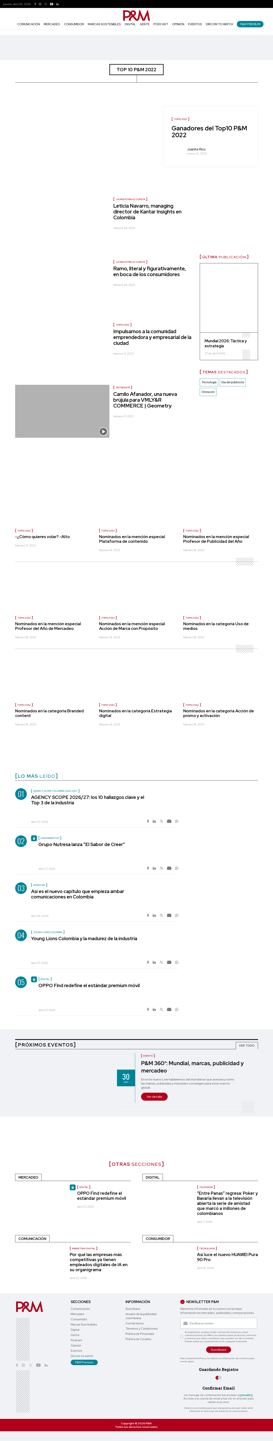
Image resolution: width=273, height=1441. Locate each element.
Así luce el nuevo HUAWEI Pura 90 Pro (227, 1257)
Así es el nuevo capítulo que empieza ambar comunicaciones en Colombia (77, 894)
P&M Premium (250, 24)
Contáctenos (135, 1323)
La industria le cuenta (130, 199)
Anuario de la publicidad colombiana (141, 1316)
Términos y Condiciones (142, 1329)
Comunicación (28, 24)
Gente (145, 24)
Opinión (178, 24)
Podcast (161, 24)
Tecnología (208, 382)
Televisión (206, 1187)
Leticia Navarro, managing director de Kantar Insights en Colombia (147, 212)
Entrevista (123, 387)
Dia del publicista (233, 382)
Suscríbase (133, 1309)
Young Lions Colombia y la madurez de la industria (84, 939)
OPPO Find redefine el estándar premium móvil (89, 985)
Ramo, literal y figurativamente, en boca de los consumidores (149, 271)
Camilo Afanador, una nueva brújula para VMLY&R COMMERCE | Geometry (145, 400)
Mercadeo (52, 24)
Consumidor (74, 24)
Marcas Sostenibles (104, 24)
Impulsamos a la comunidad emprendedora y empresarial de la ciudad (152, 337)
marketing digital (83, 1248)
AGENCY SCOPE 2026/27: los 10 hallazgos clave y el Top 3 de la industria (87, 800)
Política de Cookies (138, 1339)
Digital (130, 24)
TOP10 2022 (122, 324)
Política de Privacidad (140, 1334)
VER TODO (247, 1045)
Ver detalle (154, 1097)
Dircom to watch (219, 24)
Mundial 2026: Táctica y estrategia (226, 343)
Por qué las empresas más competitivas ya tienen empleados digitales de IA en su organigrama (99, 1262)
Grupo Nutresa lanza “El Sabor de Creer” (81, 844)
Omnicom (208, 392)
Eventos (195, 24)
